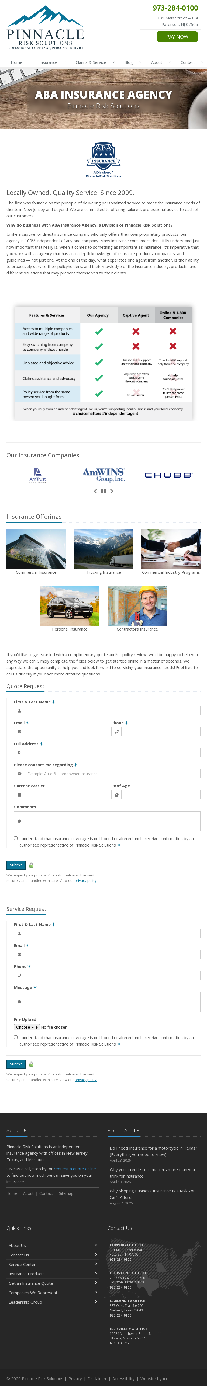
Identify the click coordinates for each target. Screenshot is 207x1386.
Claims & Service (94, 62)
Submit (16, 865)
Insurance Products (53, 1273)
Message (25, 987)
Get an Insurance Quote (53, 1283)
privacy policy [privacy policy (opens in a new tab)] (86, 880)
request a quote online (75, 1168)
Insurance (51, 62)
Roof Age (120, 785)
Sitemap (66, 1193)
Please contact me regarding (45, 764)
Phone (119, 722)
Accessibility (123, 1378)
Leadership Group (53, 1302)
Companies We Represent (53, 1292)
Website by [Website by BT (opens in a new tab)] (154, 1378)
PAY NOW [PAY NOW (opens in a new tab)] (177, 36)
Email (21, 722)
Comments (25, 806)
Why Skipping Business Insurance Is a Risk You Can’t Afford (154, 1197)
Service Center (53, 1264)
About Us (53, 1245)
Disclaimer (97, 1378)
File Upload (25, 1019)
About (160, 62)
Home (16, 62)
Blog (132, 62)
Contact (191, 62)
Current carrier (29, 785)
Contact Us (53, 1255)
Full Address (28, 743)
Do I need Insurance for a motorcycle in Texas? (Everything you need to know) (154, 1154)
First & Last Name (34, 701)
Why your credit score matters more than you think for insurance (154, 1176)
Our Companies (42, 455)
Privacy (75, 1378)
